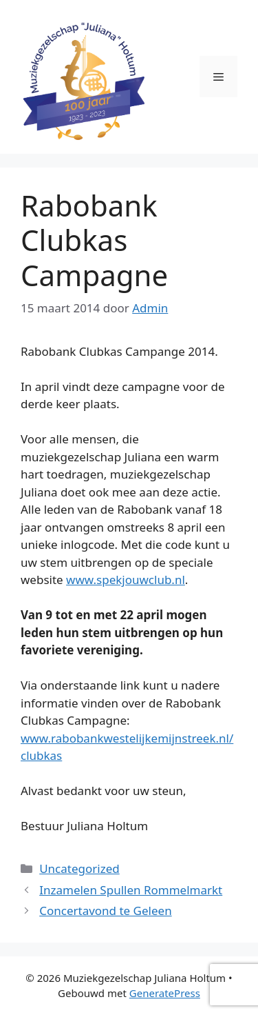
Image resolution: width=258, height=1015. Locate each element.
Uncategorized (79, 868)
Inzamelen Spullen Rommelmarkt (130, 890)
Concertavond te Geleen (105, 910)
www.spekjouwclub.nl (125, 579)
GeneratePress (164, 993)
